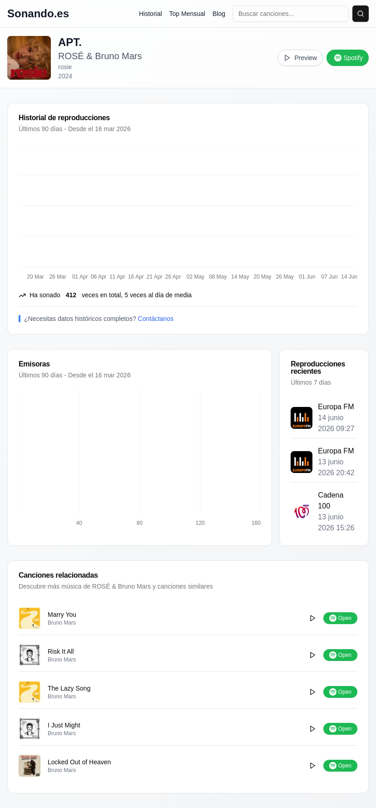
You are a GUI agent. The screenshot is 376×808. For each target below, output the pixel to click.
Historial (150, 13)
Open (340, 618)
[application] (140, 459)
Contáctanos (156, 318)
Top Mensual (187, 13)
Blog (219, 13)
